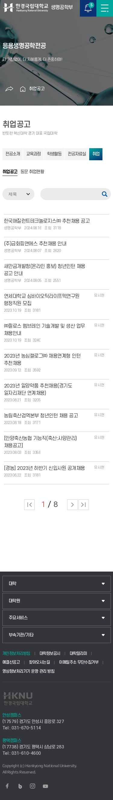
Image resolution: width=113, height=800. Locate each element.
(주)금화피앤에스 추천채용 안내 (35, 244)
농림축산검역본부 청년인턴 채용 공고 (41, 416)
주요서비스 (18, 617)
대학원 (14, 601)
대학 (12, 583)
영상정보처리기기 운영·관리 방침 (28, 671)
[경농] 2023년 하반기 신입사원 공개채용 (44, 468)
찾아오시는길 (39, 662)
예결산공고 (11, 662)
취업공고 (37, 88)
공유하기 (9, 89)
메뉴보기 (104, 8)
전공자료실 (77, 154)
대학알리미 (78, 653)
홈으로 (23, 89)
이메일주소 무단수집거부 (78, 662)
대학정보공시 (49, 653)
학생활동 (54, 154)
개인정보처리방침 (16, 653)
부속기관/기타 (21, 635)
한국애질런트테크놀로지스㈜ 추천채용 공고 (47, 221)
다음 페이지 (72, 504)
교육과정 (33, 154)
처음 (29, 504)
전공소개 (12, 154)
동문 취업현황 (32, 172)
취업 (95, 154)
